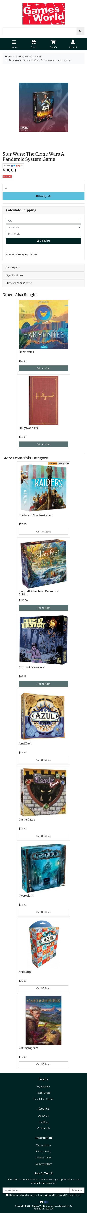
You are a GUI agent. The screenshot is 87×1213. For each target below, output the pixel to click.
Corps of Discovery (31, 667)
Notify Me (43, 196)
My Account (43, 1086)
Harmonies (26, 352)
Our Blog (43, 1122)
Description (13, 267)
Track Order (43, 1092)
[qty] (43, 221)
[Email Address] (36, 1190)
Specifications (14, 275)
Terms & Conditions (49, 1195)
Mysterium (26, 895)
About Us (43, 1115)
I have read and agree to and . (43, 1195)
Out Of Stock (43, 531)
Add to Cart (43, 368)
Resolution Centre (43, 1099)
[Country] (43, 227)
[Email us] (41, 1202)
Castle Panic (27, 819)
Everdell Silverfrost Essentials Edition (38, 593)
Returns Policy (43, 1157)
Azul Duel (25, 743)
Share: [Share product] (12, 165)
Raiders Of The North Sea (35, 515)
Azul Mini (25, 971)
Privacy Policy (43, 1151)
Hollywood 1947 (29, 428)
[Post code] (43, 234)
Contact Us (43, 1128)
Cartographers (28, 1047)
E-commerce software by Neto (59, 1206)
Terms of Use (43, 1145)
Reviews (19, 283)
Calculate (43, 240)
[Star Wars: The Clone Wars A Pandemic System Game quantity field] (43, 187)
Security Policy (44, 1163)
